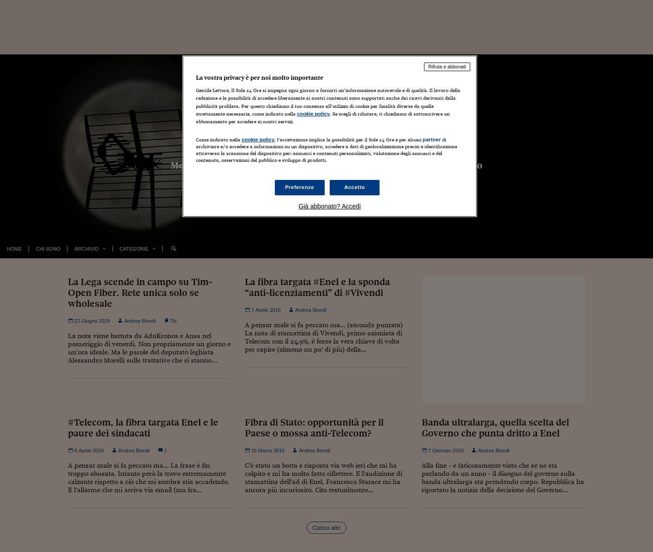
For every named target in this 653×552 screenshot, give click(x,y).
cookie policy (313, 113)
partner (432, 139)
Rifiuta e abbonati (447, 66)
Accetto (354, 187)
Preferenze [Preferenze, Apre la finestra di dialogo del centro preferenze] (299, 187)
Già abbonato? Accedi (330, 206)
